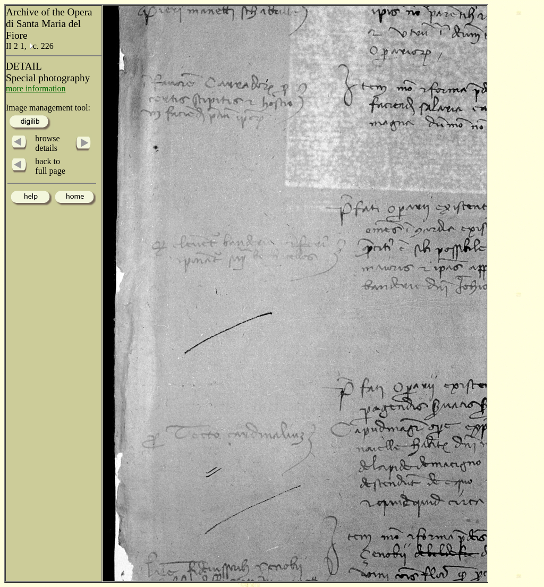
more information (35, 88)
